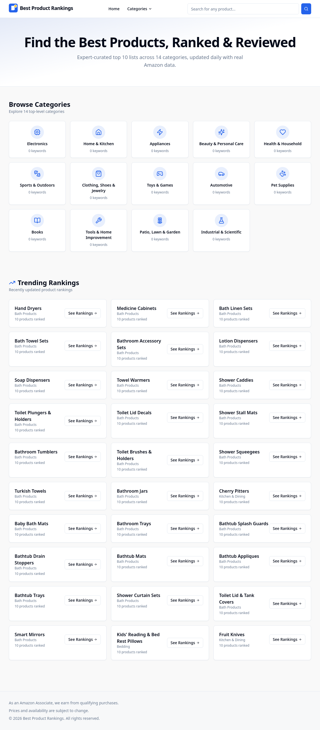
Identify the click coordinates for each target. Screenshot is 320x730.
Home (114, 8)
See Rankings (82, 313)
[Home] (41, 9)
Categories (139, 8)
